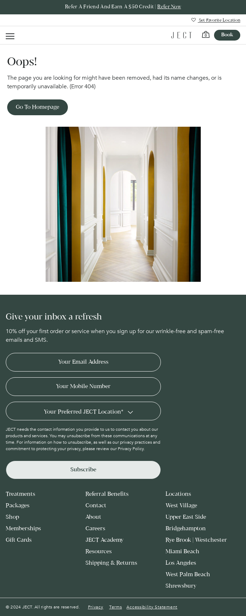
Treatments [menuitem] (20, 494)
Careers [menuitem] (95, 528)
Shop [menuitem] (12, 517)
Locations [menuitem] (178, 494)
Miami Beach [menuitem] (182, 551)
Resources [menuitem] (98, 551)
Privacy (95, 607)
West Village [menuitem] (181, 505)
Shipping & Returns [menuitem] (111, 563)
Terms (115, 607)
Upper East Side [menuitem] (186, 517)
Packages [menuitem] (17, 505)
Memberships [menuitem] (23, 528)
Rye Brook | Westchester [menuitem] (196, 540)
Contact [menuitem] (95, 505)
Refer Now (169, 7)
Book (227, 35)
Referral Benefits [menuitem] (107, 494)
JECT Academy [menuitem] (104, 540)
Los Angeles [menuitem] (181, 563)
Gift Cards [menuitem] (19, 540)
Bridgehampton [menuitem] (186, 528)
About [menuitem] (93, 517)
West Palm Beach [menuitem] (188, 574)
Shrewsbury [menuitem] (181, 586)
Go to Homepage (37, 107)
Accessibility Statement (151, 607)
